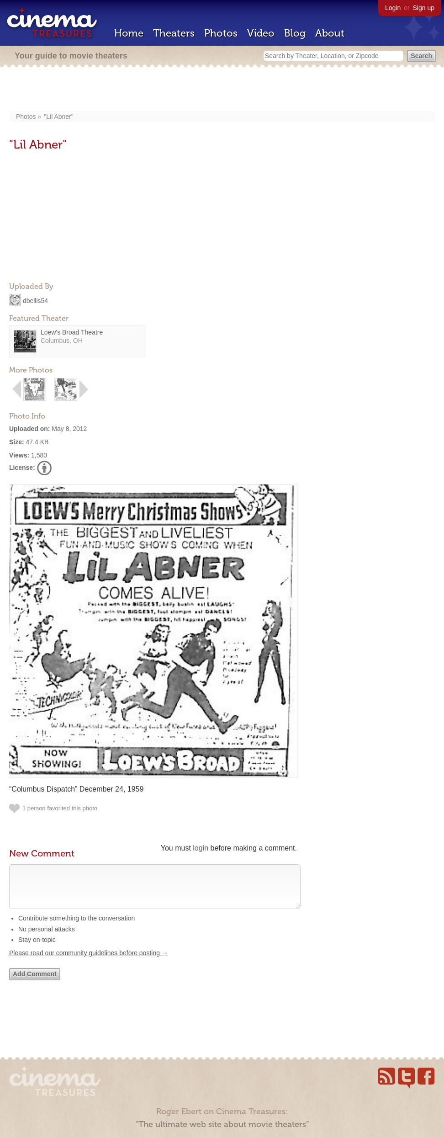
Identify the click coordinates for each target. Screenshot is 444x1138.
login (200, 848)
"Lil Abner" (58, 116)
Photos (221, 33)
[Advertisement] (222, 90)
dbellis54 (35, 300)
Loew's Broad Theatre (72, 332)
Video (261, 33)
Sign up (423, 7)
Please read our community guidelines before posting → (88, 962)
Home (128, 33)
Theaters (174, 33)
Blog (295, 33)
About (329, 33)
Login (393, 7)
